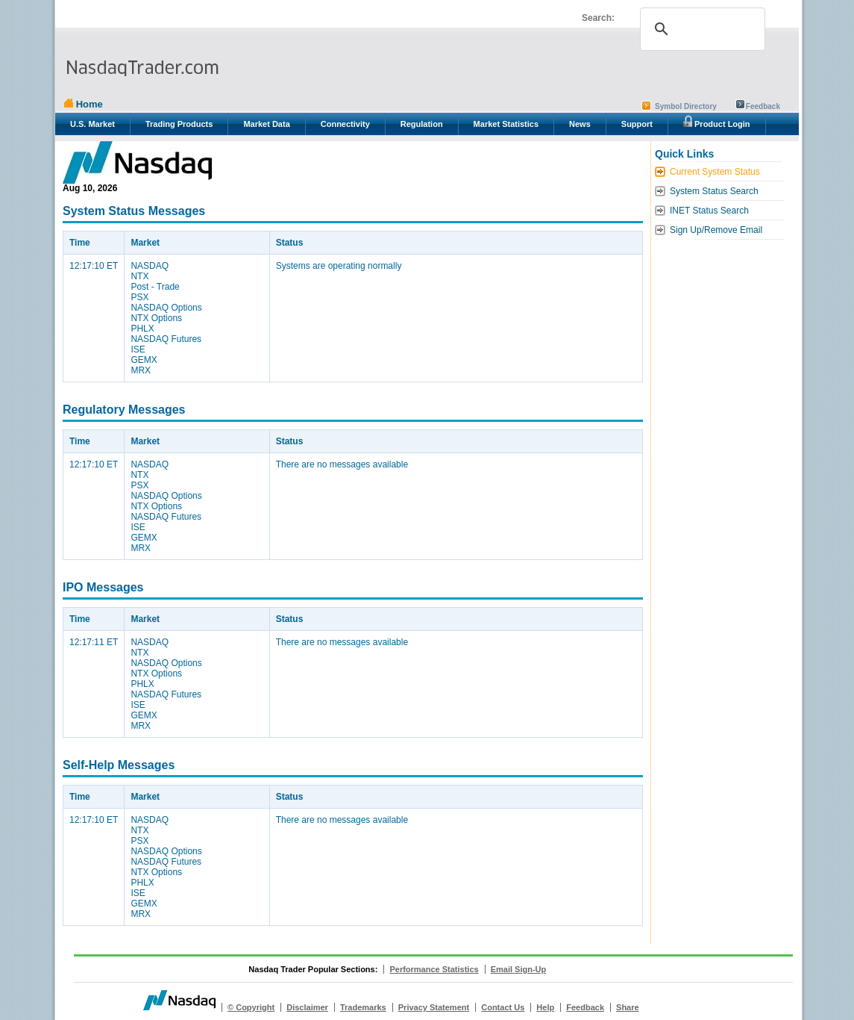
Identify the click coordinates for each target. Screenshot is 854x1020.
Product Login (716, 121)
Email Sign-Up (519, 969)
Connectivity (345, 123)
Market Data (266, 123)
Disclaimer (307, 1007)
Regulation (422, 123)
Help (545, 1007)
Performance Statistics (433, 969)
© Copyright (250, 1007)
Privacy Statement (433, 1007)
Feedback (763, 106)
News (580, 123)
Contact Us (502, 1007)
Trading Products (179, 123)
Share (627, 1007)
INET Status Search (709, 210)
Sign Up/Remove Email (716, 230)
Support (637, 123)
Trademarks (363, 1007)
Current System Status (715, 172)
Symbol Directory (686, 106)
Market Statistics (506, 123)
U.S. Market (92, 123)
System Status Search (714, 191)
